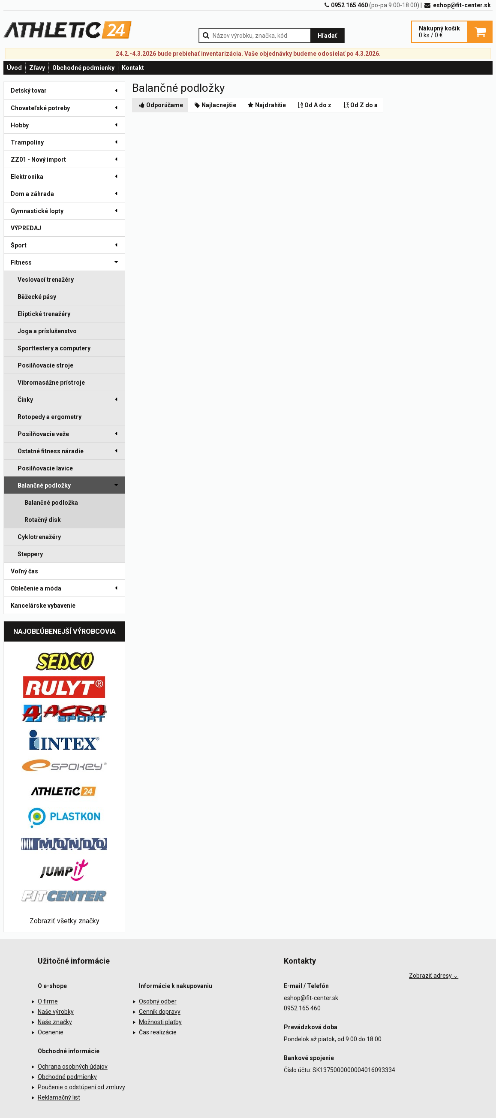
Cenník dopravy (159, 1011)
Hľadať (327, 35)
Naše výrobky (56, 1011)
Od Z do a (360, 105)
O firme (48, 1001)
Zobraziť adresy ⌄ (433, 975)
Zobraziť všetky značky (64, 921)
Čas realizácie (158, 1032)
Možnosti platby (160, 1022)
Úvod (14, 67)
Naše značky (55, 1022)
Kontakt (133, 67)
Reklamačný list (59, 1097)
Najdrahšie (266, 105)
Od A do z (314, 105)
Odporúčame (160, 105)
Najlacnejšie (215, 105)
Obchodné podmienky (83, 67)
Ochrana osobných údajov (73, 1066)
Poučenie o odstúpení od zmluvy (81, 1087)
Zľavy (37, 67)
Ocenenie (50, 1032)
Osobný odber (158, 1001)
